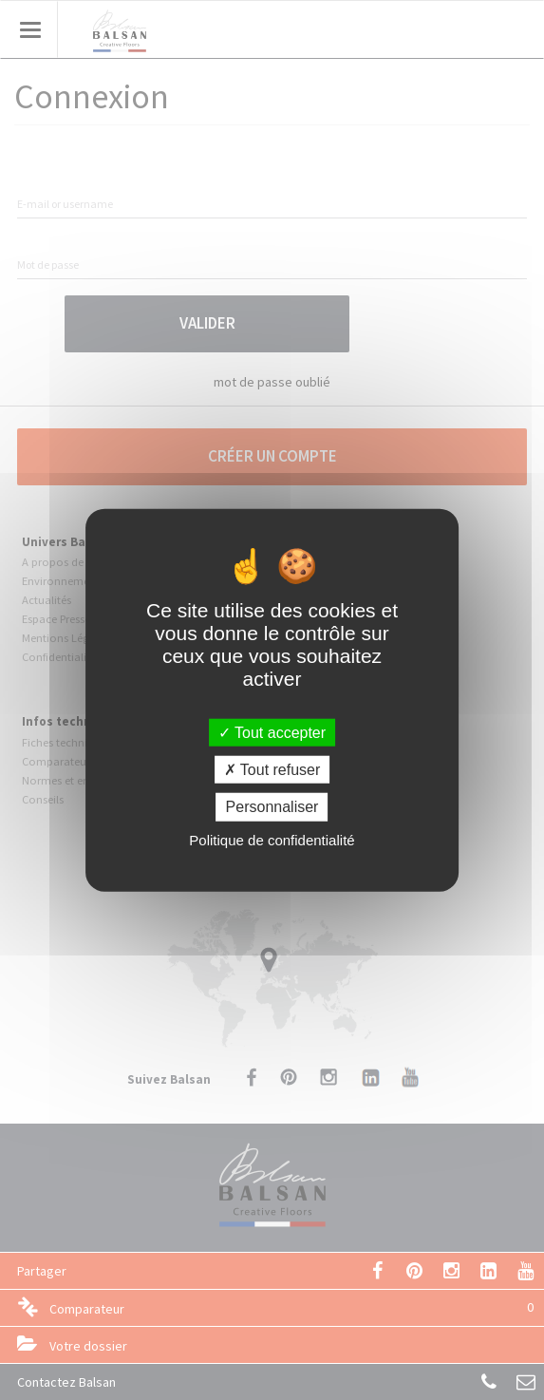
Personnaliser (272, 807)
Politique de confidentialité (271, 839)
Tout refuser (272, 770)
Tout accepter (272, 733)
